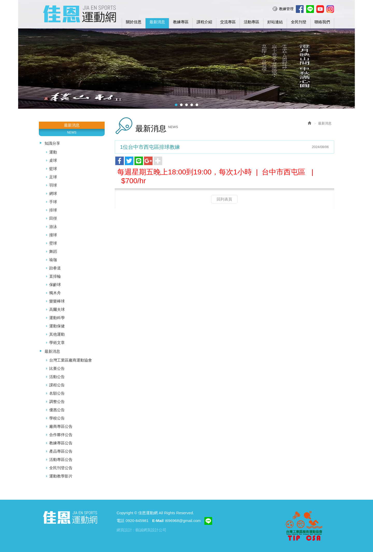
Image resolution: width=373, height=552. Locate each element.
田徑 (53, 218)
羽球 (53, 185)
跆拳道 (55, 268)
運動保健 (57, 326)
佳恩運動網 (79, 13)
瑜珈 (53, 259)
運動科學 (57, 317)
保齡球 (55, 284)
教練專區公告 (61, 443)
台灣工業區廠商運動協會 (70, 360)
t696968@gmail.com (183, 520)
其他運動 (57, 334)
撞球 (53, 235)
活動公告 (57, 376)
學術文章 (57, 342)
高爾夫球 (57, 309)
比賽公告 (57, 368)
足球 (53, 177)
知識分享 (52, 143)
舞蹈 (53, 251)
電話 (120, 520)
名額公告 (57, 393)
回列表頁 (224, 199)
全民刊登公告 (61, 468)
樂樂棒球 (57, 301)
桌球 (53, 160)
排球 (53, 210)
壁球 (53, 243)
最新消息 (52, 351)
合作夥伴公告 (61, 434)
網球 (53, 193)
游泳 (53, 226)
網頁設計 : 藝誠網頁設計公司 (142, 530)
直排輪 (55, 276)
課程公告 (57, 385)
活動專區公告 (61, 459)
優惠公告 (57, 410)
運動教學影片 (61, 476)
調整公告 (57, 401)
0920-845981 (137, 520)
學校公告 (57, 418)
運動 (53, 152)
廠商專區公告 (61, 426)
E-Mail (158, 520)
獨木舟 (55, 293)
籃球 (53, 168)
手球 (53, 202)
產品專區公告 (61, 451)
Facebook (300, 9)
